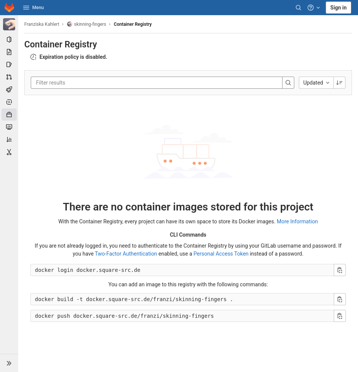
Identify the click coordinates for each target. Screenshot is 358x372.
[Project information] (9, 39)
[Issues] (9, 64)
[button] (9, 363)
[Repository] (9, 52)
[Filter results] (81, 82)
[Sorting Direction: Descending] (339, 83)
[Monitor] (9, 127)
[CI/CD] (9, 89)
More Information (297, 221)
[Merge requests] (9, 77)
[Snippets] (9, 152)
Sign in (338, 8)
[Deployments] (9, 102)
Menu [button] (33, 8)
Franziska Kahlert (41, 24)
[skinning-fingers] (9, 24)
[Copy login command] (340, 270)
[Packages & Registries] (9, 114)
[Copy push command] (340, 316)
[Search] (298, 8)
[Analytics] (9, 139)
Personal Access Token (220, 254)
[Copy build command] (340, 299)
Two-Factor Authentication (126, 254)
